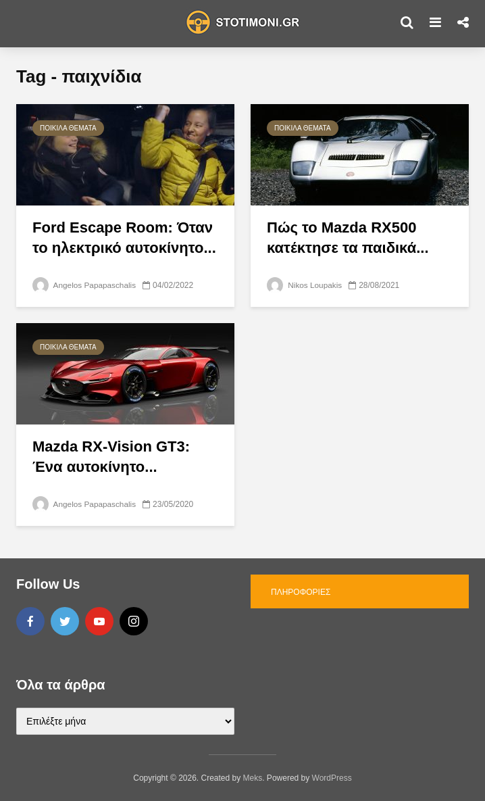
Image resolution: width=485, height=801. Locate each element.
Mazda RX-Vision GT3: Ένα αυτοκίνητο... (111, 456)
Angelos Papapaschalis (84, 285)
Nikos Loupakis (305, 285)
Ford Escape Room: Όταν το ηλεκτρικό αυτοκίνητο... (124, 237)
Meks (253, 778)
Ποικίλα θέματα (68, 128)
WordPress (332, 778)
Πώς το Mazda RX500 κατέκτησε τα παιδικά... (348, 237)
